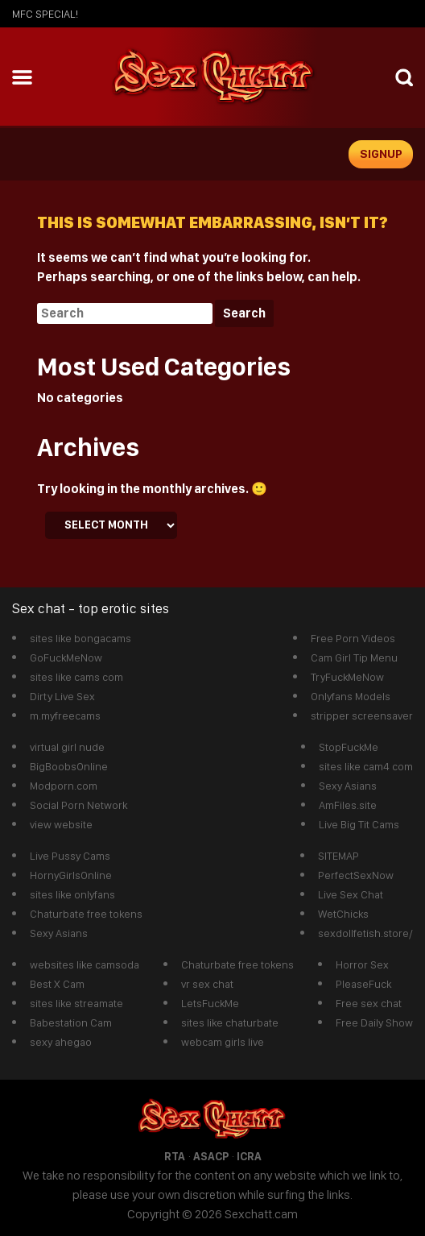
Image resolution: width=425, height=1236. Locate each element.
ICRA (249, 1156)
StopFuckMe (348, 746)
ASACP (211, 1156)
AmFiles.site (348, 804)
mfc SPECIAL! (45, 13)
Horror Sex (362, 964)
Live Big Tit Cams (359, 824)
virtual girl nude (67, 746)
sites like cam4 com (366, 766)
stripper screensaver (362, 715)
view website (61, 824)
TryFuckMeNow (347, 676)
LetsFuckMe (210, 1003)
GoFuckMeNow (66, 657)
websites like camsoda (84, 964)
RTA (174, 1156)
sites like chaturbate (230, 1022)
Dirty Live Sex (62, 696)
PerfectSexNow (356, 875)
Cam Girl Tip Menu (354, 657)
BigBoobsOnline (69, 766)
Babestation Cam (71, 1022)
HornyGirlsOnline (71, 875)
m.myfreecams (65, 715)
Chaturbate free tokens (86, 913)
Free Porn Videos (353, 638)
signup (381, 154)
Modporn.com (63, 785)
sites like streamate (76, 1003)
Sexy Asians (348, 785)
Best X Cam (57, 983)
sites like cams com (76, 676)
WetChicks (343, 913)
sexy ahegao (61, 1041)
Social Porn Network (78, 804)
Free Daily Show (374, 1022)
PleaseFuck (363, 983)
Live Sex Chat (350, 894)
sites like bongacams (80, 638)
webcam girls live (222, 1041)
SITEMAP (338, 855)
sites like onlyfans (72, 894)
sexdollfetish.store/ (365, 933)
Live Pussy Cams (70, 855)
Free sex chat (369, 1003)
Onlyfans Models (350, 696)
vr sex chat (207, 983)
